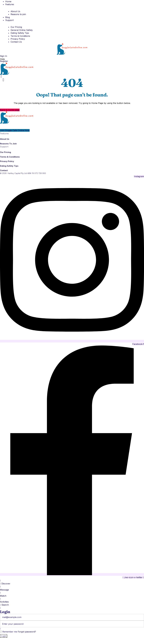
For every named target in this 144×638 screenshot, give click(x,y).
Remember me (8, 631)
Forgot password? (27, 631)
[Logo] (72, 48)
